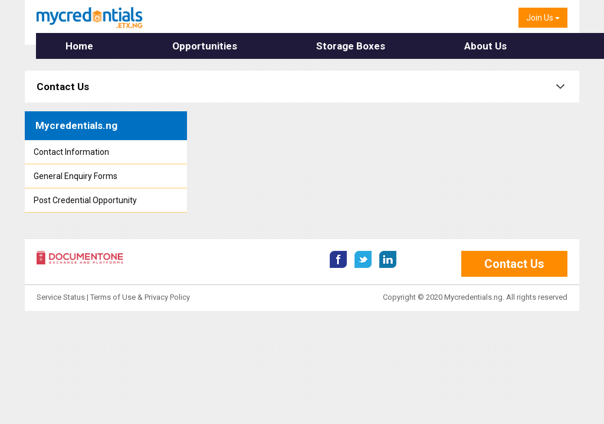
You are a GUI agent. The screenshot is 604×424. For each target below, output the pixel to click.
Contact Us (63, 86)
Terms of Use (113, 297)
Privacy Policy (167, 297)
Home (77, 46)
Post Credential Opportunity (85, 200)
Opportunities (185, 46)
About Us (433, 46)
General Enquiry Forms (75, 176)
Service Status (62, 297)
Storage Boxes (315, 46)
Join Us (543, 17)
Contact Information (71, 152)
